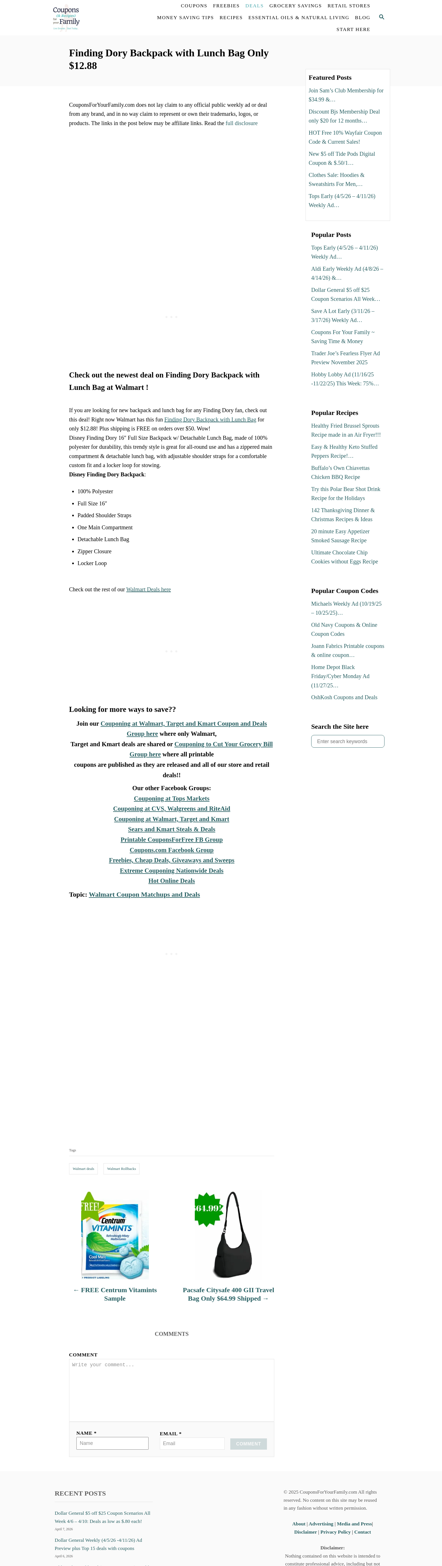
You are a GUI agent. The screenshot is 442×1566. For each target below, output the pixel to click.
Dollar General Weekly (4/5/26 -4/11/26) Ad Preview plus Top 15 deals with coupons (98, 1553)
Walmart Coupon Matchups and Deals (144, 894)
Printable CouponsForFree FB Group (172, 839)
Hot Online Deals (171, 880)
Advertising (321, 1533)
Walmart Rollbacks (121, 1169)
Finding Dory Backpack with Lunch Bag (210, 419)
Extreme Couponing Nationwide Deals (172, 870)
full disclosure (242, 123)
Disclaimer (305, 1541)
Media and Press (354, 1533)
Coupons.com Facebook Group (172, 850)
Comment (83, 1355)
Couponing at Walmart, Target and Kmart (171, 819)
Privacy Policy (336, 1541)
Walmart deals (83, 1169)
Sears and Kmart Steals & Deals (171, 829)
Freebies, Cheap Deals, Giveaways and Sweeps (171, 860)
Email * (171, 1442)
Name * (86, 1442)
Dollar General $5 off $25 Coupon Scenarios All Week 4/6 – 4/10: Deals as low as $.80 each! (102, 1526)
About (299, 1533)
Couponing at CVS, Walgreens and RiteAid (171, 808)
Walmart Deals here (148, 589)
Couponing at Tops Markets (171, 798)
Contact (362, 1541)
